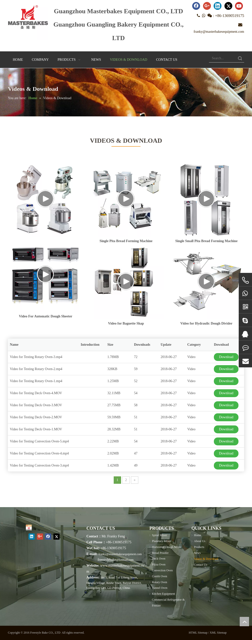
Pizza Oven (158, 564)
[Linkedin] (217, 6)
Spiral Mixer (159, 535)
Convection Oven (162, 570)
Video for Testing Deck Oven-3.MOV (36, 405)
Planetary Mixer (161, 541)
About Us (199, 541)
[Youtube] (239, 6)
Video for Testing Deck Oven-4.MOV (36, 393)
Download (226, 357)
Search (240, 58)
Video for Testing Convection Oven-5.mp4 (39, 441)
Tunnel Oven (159, 588)
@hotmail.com (124, 560)
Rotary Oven (159, 582)
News (197, 553)
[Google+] (207, 6)
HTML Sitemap (198, 632)
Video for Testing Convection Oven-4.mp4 (39, 453)
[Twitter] (228, 6)
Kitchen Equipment (163, 593)
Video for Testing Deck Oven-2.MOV (36, 417)
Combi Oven (159, 576)
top (244, 621)
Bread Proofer (160, 553)
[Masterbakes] (29, 528)
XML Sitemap (218, 632)
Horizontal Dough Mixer (166, 547)
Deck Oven (158, 558)
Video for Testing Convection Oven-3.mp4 (39, 465)
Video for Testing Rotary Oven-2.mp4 (36, 369)
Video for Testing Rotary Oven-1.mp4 (36, 381)
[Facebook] (196, 6)
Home (197, 535)
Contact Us (200, 564)
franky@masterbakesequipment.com (219, 31)
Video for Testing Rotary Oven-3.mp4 (36, 357)
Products (199, 547)
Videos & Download (206, 559)
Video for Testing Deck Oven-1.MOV (36, 429)
